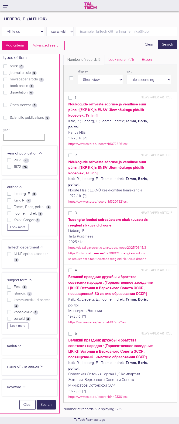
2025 (21, 160)
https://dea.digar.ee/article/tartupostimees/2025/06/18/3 (107, 248)
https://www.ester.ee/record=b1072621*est (97, 322)
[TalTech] (90, 5)
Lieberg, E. (25, 194)
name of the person (25, 366)
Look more (17, 227)
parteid (22, 318)
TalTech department (25, 247)
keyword (16, 387)
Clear (149, 44)
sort (129, 71)
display (83, 71)
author (14, 187)
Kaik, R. (22, 200)
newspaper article (27, 79)
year (6, 130)
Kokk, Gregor (27, 220)
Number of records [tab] (83, 59)
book (17, 66)
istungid (23, 293)
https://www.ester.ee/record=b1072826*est (97, 144)
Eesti (20, 287)
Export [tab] (147, 59)
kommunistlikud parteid (32, 303)
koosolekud (26, 312)
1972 (21, 167)
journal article (23, 73)
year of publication (24, 153)
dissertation (22, 92)
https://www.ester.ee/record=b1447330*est (97, 397)
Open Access (23, 105)
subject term (19, 280)
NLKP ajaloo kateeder (31, 257)
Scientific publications (30, 117)
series (14, 346)
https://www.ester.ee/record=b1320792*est (97, 202)
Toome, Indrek (28, 213)
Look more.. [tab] (121, 59)
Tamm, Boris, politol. (32, 207)
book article (22, 86)
